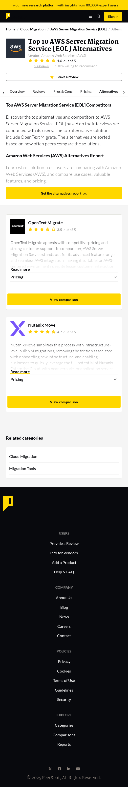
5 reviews (41, 66)
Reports (64, 744)
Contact (64, 635)
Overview (17, 91)
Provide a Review (64, 543)
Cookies (64, 671)
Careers (64, 626)
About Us (64, 597)
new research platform (39, 5)
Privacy (64, 661)
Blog (64, 607)
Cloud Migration (23, 456)
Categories (64, 725)
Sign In (113, 16)
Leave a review (64, 76)
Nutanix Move (41, 325)
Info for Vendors (64, 552)
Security (64, 699)
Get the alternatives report (64, 193)
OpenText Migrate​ (45, 222)
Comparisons (64, 734)
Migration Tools (22, 468)
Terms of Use (64, 680)
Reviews (39, 91)
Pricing (85, 91)
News (64, 616)
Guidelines (64, 690)
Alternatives (108, 91)
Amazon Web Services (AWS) (63, 55)
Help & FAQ (64, 571)
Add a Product (64, 562)
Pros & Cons (62, 91)
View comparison (64, 299)
